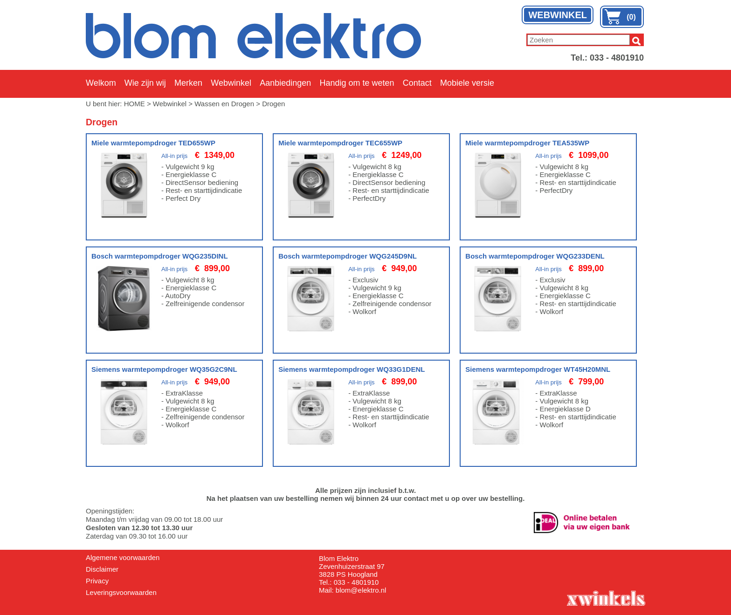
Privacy (97, 581)
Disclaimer (102, 569)
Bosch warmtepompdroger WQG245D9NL (347, 256)
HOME (134, 104)
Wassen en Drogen (224, 104)
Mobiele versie (467, 83)
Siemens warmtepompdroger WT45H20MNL (537, 369)
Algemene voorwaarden (122, 557)
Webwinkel (231, 83)
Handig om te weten (356, 83)
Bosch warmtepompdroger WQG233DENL (534, 256)
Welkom (101, 83)
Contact (417, 83)
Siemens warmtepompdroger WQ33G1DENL (351, 369)
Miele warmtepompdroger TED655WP (153, 143)
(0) (631, 17)
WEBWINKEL (557, 15)
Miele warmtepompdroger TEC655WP (340, 143)
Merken (188, 83)
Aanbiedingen (285, 83)
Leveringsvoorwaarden (121, 592)
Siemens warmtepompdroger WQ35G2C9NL (164, 369)
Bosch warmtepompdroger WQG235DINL (159, 256)
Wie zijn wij (145, 83)
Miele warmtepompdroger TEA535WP (527, 143)
